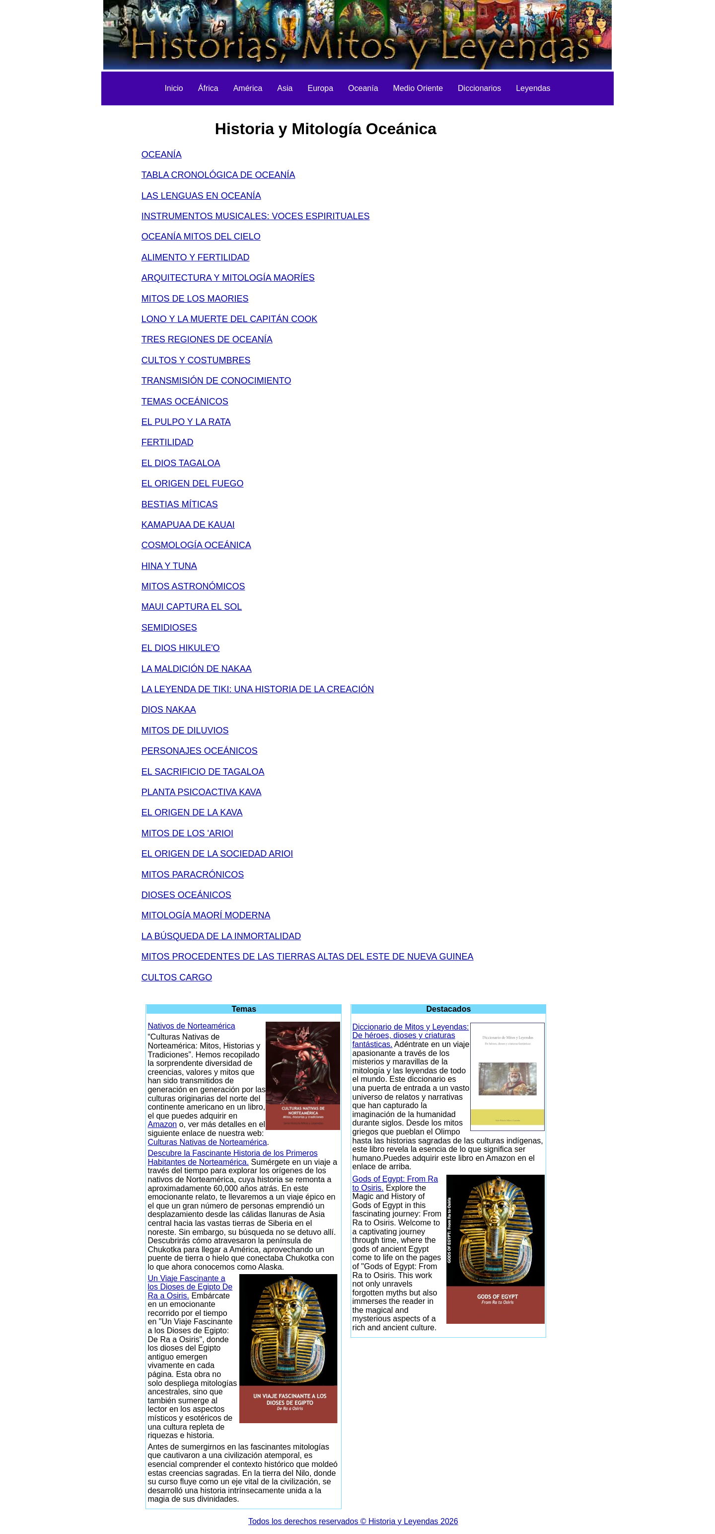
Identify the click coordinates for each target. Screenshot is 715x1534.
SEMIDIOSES (169, 628)
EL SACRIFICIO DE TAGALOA (203, 772)
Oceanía (363, 88)
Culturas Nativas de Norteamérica (207, 1142)
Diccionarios (479, 88)
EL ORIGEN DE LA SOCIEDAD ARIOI (217, 854)
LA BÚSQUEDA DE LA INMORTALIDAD (221, 936)
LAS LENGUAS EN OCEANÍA (201, 196)
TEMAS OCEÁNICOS (185, 401)
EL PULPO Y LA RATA (186, 422)
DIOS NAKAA (169, 710)
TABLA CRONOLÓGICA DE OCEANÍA (218, 175)
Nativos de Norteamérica (191, 1026)
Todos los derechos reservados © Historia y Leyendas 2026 (353, 1521)
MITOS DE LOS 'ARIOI (187, 833)
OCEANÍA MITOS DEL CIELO (201, 237)
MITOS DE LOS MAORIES (195, 299)
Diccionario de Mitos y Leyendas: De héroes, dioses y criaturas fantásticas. (411, 1036)
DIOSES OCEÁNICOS (186, 895)
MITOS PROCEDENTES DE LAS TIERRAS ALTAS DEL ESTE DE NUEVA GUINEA (308, 957)
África (208, 88)
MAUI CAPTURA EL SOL (192, 607)
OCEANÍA (162, 155)
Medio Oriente (418, 88)
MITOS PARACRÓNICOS (193, 875)
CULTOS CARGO (177, 977)
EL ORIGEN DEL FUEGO (193, 483)
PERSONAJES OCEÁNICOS (200, 751)
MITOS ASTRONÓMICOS (193, 586)
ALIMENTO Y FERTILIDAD (196, 257)
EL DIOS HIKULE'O (181, 648)
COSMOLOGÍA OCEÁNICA (196, 545)
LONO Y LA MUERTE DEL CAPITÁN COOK (229, 319)
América (248, 88)
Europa (320, 88)
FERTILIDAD (168, 442)
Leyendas (533, 88)
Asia (284, 88)
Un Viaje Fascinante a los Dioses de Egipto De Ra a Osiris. (189, 1287)
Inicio (173, 88)
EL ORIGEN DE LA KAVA (192, 812)
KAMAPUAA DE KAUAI (188, 525)
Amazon (162, 1124)
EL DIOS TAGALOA (181, 463)
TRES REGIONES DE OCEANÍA (207, 339)
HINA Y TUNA (169, 566)
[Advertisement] (86, 258)
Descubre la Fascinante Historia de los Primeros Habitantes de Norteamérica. (232, 1157)
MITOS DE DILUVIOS (185, 730)
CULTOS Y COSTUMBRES (196, 360)
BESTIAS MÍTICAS (180, 504)
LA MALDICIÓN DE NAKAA (197, 669)
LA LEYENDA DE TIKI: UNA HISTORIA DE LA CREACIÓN (258, 689)
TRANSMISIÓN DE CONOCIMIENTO (216, 381)
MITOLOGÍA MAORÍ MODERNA (206, 915)
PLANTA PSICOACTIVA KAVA (202, 792)
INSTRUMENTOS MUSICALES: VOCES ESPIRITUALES (256, 216)
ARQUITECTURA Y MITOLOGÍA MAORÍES (228, 278)
